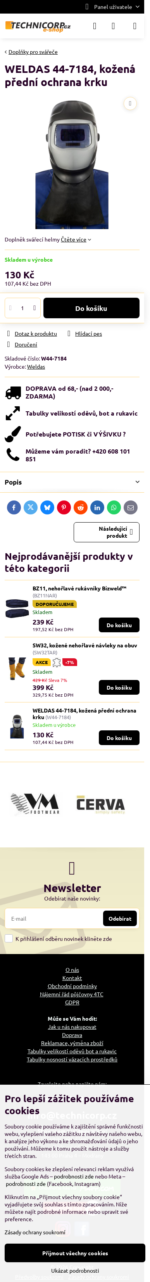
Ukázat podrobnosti (75, 1270)
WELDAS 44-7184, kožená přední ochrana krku (84, 714)
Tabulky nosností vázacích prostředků (72, 1059)
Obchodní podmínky (72, 985)
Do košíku (91, 308)
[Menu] (135, 26)
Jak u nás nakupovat (72, 1026)
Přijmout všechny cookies (75, 1252)
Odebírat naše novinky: (72, 898)
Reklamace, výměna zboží (72, 1042)
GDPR (72, 1002)
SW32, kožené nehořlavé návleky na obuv (85, 645)
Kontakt (72, 977)
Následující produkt (116, 532)
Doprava (72, 1034)
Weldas (36, 366)
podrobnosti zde (74, 1176)
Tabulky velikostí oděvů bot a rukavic (72, 1050)
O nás (72, 969)
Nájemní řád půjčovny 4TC (71, 993)
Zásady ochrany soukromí (35, 1232)
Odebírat (120, 918)
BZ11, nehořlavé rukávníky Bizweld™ (79, 588)
